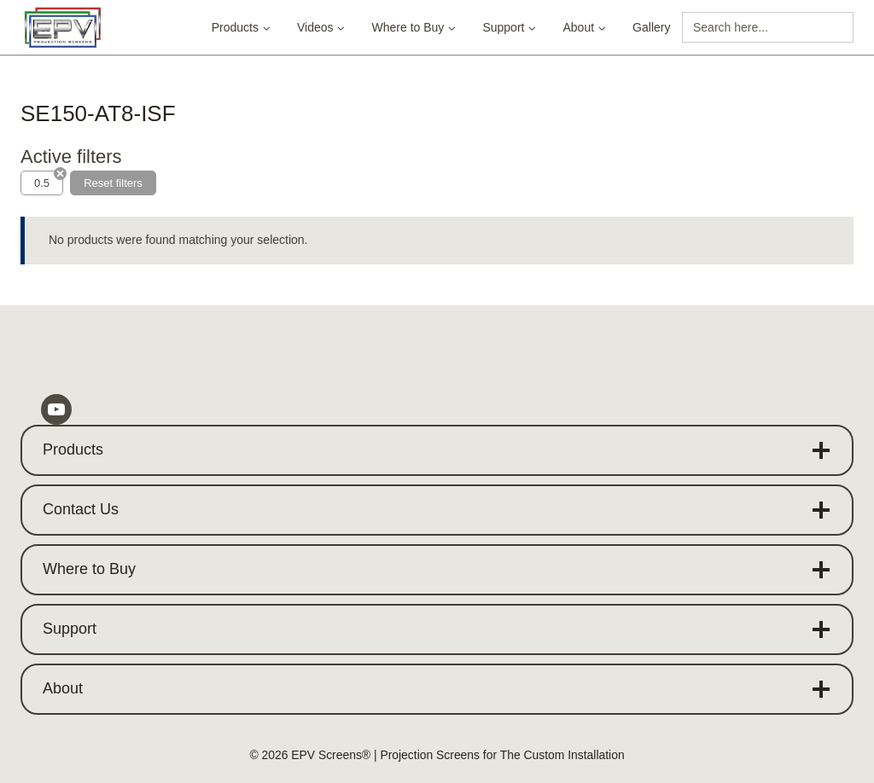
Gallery (651, 27)
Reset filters (113, 183)
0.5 (42, 183)
